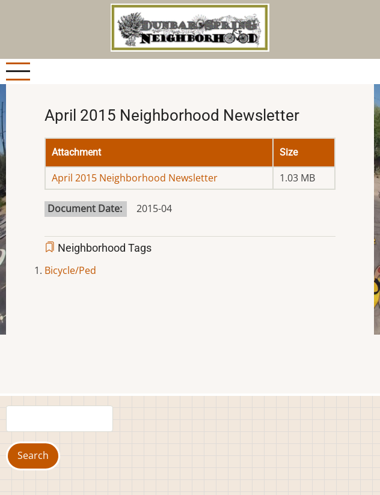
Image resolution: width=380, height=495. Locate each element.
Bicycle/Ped (70, 270)
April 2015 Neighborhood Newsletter (135, 177)
